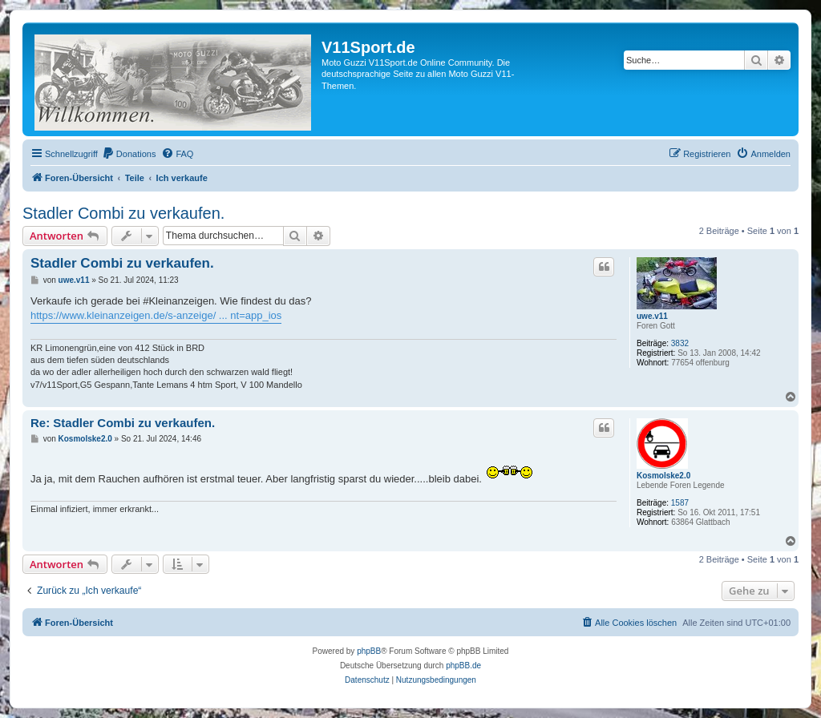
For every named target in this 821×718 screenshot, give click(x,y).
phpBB (369, 651)
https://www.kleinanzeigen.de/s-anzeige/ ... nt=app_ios (155, 315)
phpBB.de (463, 665)
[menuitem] (129, 153)
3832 (680, 343)
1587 (680, 502)
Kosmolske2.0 (663, 475)
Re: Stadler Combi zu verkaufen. (122, 423)
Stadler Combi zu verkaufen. (123, 213)
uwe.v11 (652, 316)
